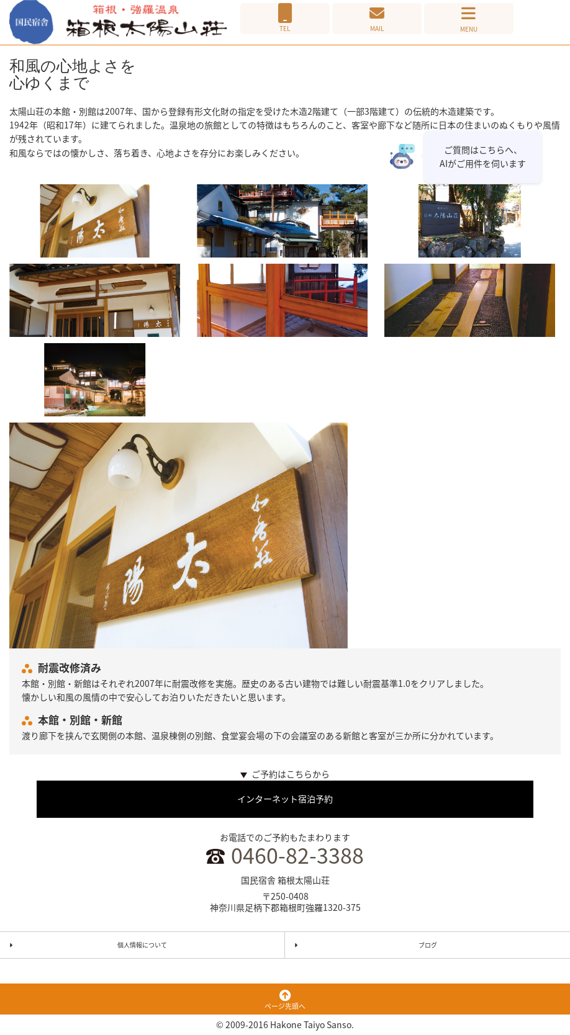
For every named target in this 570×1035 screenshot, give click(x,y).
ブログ (427, 944)
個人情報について (142, 944)
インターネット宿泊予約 (285, 798)
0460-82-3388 (297, 855)
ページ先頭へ (285, 1001)
